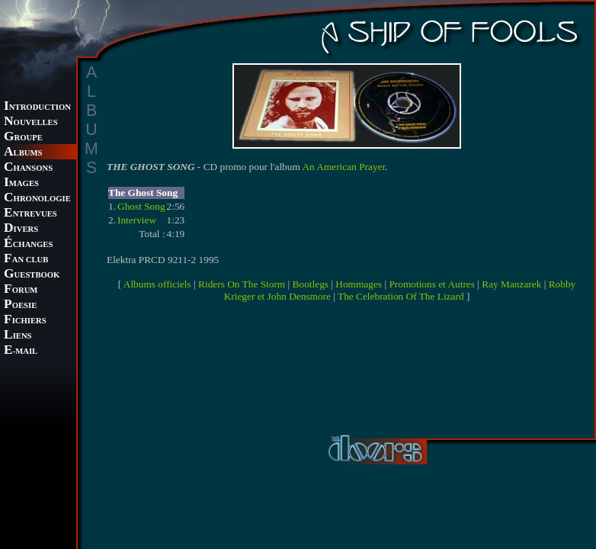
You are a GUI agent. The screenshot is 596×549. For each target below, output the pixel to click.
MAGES (21, 183)
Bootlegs (310, 284)
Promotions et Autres (432, 284)
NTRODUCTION (37, 107)
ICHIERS (25, 320)
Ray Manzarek (511, 284)
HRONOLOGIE (37, 198)
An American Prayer (343, 166)
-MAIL (20, 351)
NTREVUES (30, 214)
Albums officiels (157, 284)
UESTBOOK (31, 275)
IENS (17, 336)
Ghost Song (141, 206)
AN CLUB (26, 259)
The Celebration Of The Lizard (401, 296)
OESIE (20, 305)
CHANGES (28, 244)
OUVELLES (31, 122)
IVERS (21, 229)
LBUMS (23, 153)
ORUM (20, 290)
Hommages (358, 284)
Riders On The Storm (241, 284)
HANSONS (28, 168)
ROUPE (23, 137)
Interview (136, 220)
